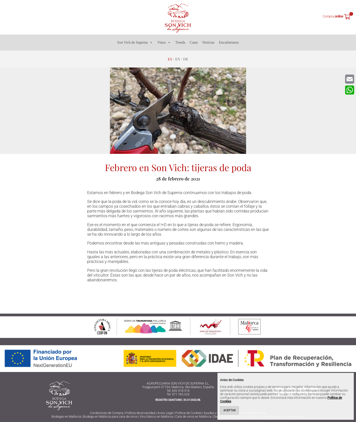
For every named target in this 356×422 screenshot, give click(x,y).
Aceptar (229, 410)
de (185, 59)
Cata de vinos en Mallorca (193, 416)
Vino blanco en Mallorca (156, 416)
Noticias (208, 42)
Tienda (180, 42)
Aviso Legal (165, 413)
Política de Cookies (188, 413)
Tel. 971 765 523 (178, 394)
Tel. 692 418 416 (178, 390)
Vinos (164, 42)
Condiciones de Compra (106, 413)
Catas (194, 42)
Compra (333, 16)
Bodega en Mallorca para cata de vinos (110, 416)
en (177, 59)
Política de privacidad (140, 413)
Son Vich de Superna (135, 42)
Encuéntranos (229, 42)
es (170, 59)
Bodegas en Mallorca (66, 416)
